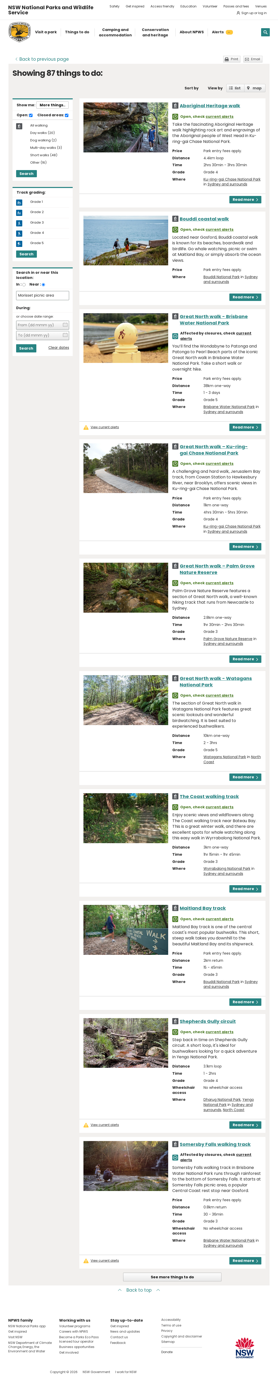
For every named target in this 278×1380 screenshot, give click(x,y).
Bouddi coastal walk (204, 219)
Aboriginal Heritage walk (210, 105)
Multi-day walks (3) (46, 148)
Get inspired (135, 6)
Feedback (118, 1343)
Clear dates (58, 347)
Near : (35, 284)
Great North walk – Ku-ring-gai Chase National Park (214, 449)
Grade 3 (37, 222)
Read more (245, 199)
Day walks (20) (42, 133)
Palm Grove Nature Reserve (228, 638)
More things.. (52, 105)
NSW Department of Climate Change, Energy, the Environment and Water (30, 1347)
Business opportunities (76, 1347)
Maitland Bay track (203, 908)
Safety (115, 6)
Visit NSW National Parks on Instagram (24, 1372)
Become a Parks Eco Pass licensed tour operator (79, 1339)
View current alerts (105, 427)
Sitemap (168, 1342)
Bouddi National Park (222, 276)
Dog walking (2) (43, 140)
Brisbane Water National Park (229, 406)
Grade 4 (37, 233)
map (257, 88)
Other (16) (38, 163)
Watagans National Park (225, 756)
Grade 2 (37, 212)
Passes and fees (236, 6)
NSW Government (96, 1372)
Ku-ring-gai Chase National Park (232, 179)
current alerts (219, 116)
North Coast (233, 1109)
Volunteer (210, 6)
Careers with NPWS (73, 1331)
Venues (261, 6)
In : (19, 284)
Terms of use (171, 1325)
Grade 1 (36, 202)
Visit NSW (15, 1337)
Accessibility (171, 1320)
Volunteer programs (74, 1326)
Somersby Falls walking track (215, 1144)
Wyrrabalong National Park (227, 868)
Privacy (167, 1331)
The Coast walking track (209, 796)
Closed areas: (52, 115)
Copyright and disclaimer (181, 1336)
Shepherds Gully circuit (208, 1021)
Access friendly (162, 6)
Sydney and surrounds (227, 184)
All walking (39, 125)
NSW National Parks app (27, 1326)
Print (234, 59)
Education (188, 6)
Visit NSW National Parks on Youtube (35, 1372)
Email (255, 59)
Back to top (139, 1290)
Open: (25, 115)
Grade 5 (37, 243)
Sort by (192, 88)
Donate (167, 1352)
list (238, 88)
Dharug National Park (222, 1099)
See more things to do (172, 1277)
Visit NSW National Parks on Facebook (13, 1372)
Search (26, 173)
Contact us (119, 1337)
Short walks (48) (43, 155)
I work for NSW (126, 1372)
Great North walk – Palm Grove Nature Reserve (217, 569)
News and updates (125, 1331)
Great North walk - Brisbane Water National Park (214, 319)
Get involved (69, 1352)
